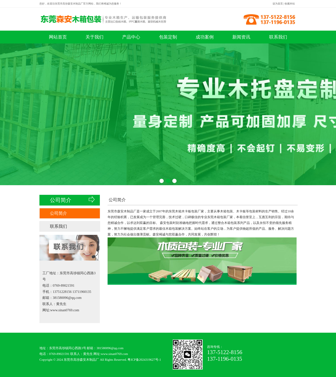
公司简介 (58, 213)
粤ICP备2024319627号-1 (144, 359)
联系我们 (278, 37)
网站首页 (58, 37)
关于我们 (95, 37)
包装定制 (168, 37)
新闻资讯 (241, 37)
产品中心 (131, 37)
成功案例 (205, 37)
